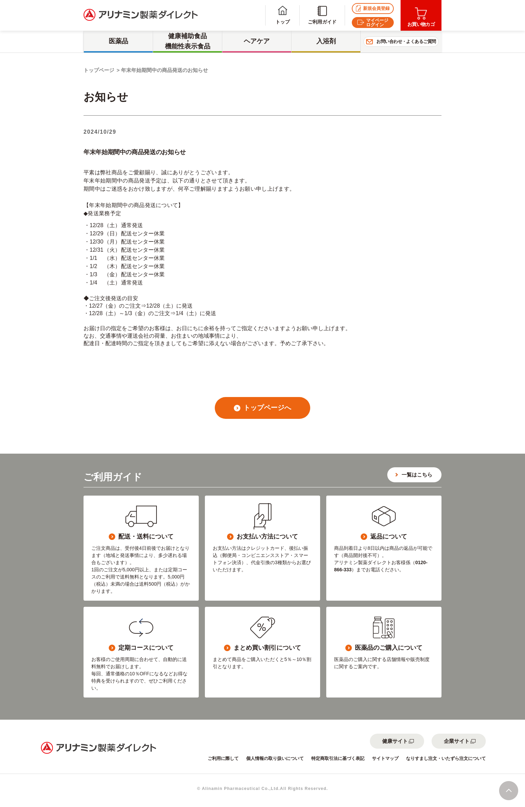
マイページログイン (372, 22)
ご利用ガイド (322, 15)
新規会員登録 (373, 8)
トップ (282, 15)
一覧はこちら (417, 475)
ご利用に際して (223, 758)
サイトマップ (385, 758)
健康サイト (395, 741)
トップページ (99, 70)
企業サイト (456, 741)
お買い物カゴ (421, 17)
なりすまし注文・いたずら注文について (446, 758)
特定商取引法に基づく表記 (337, 758)
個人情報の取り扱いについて (275, 758)
